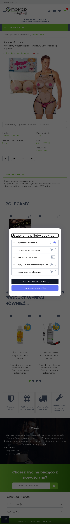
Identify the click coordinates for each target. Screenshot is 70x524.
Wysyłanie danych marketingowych (32, 265)
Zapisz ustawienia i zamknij (35, 281)
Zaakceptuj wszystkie (35, 288)
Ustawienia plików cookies (32, 235)
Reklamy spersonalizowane (29, 272)
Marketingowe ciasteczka (28, 250)
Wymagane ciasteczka (27, 243)
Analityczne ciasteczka (27, 257)
